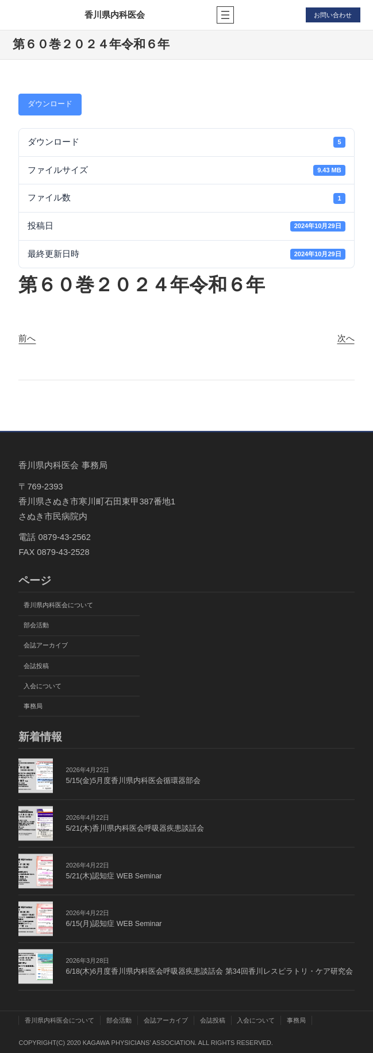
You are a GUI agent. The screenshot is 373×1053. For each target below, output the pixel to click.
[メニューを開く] (225, 15)
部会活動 (36, 625)
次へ (346, 338)
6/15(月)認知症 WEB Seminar (113, 924)
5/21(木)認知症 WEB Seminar (113, 876)
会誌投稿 (36, 665)
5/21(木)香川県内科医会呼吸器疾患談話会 (135, 828)
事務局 (33, 706)
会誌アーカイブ (46, 645)
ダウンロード (50, 103)
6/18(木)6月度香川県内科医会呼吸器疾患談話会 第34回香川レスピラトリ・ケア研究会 (209, 971)
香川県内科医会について (58, 605)
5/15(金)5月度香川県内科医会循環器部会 (133, 781)
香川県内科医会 (114, 15)
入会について (42, 685)
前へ (27, 338)
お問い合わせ (333, 14)
